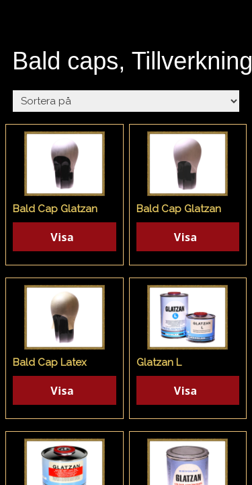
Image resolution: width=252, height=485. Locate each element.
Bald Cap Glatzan (55, 209)
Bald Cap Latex (50, 362)
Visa (62, 237)
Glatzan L (158, 362)
